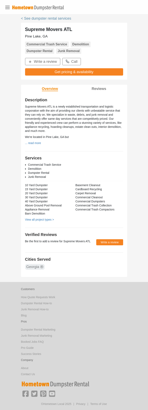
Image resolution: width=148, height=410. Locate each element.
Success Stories (31, 354)
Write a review (43, 62)
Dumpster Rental (40, 51)
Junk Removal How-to (35, 309)
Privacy (81, 404)
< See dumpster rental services (46, 18)
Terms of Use (98, 404)
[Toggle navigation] (7, 7)
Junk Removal (69, 51)
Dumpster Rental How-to (36, 303)
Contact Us (28, 374)
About (25, 368)
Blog (24, 315)
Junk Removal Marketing (36, 335)
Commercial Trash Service (47, 44)
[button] (25, 393)
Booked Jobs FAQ (32, 341)
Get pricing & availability (74, 72)
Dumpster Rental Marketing (38, 329)
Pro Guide (27, 347)
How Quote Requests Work (38, 297)
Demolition (80, 44)
